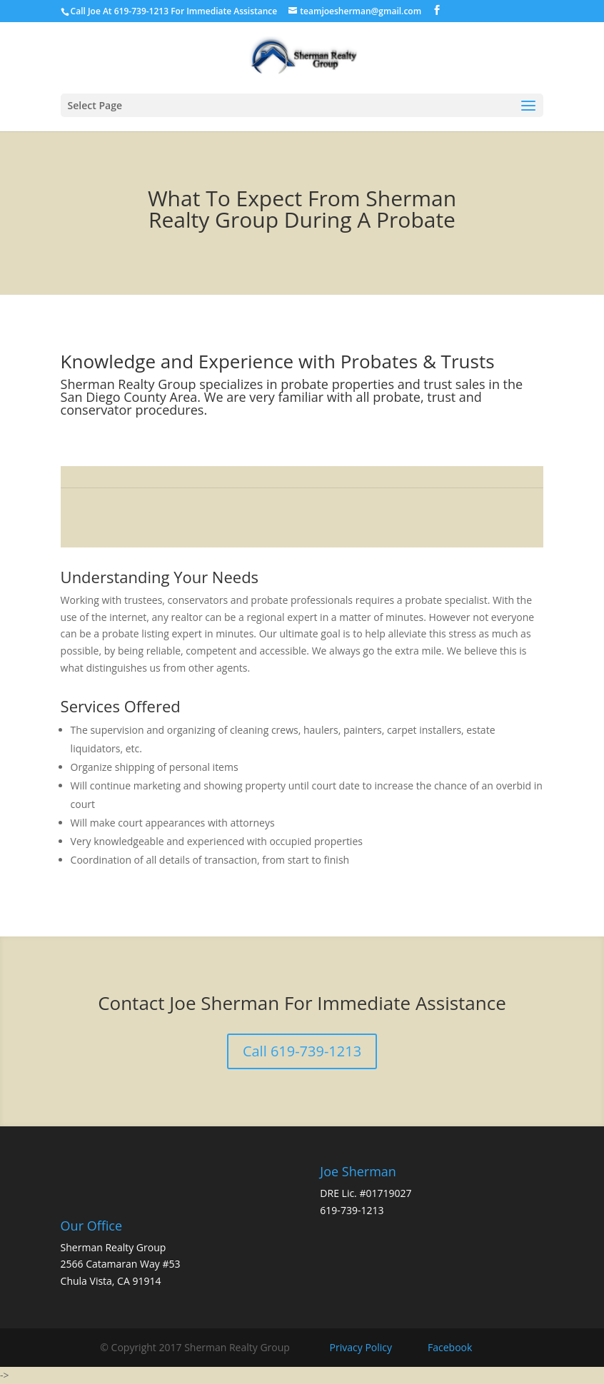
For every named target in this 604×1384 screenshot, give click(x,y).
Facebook (450, 1347)
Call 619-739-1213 (302, 1051)
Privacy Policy (361, 1347)
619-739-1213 (351, 1210)
